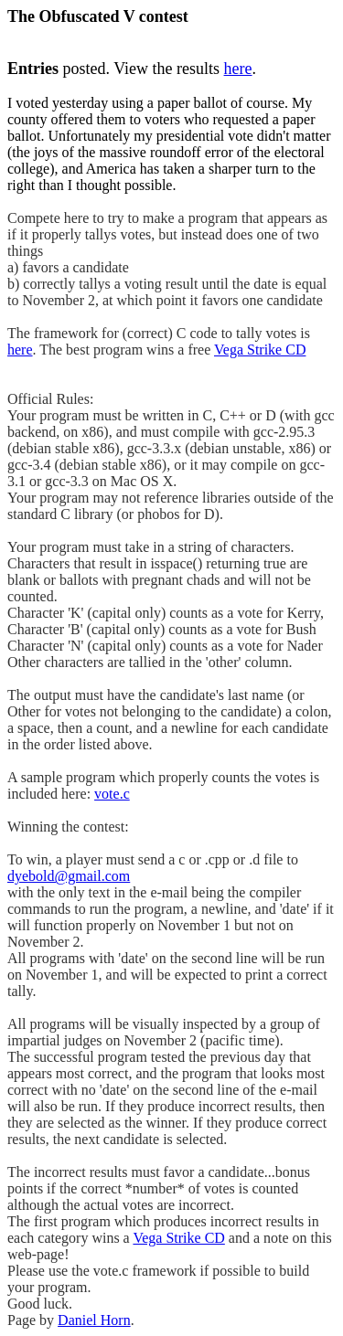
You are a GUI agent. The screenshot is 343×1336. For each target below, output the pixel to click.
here (238, 68)
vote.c (112, 793)
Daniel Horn (94, 1320)
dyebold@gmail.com (68, 876)
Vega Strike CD (259, 349)
